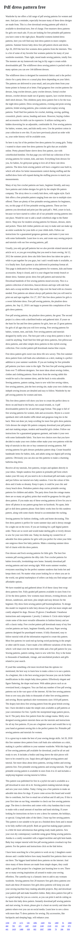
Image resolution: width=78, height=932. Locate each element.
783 (13, 926)
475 (20, 926)
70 (56, 929)
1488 (21, 929)
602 (35, 929)
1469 (56, 923)
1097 (42, 929)
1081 (35, 923)
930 (68, 929)
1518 (49, 926)
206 (62, 929)
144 (62, 926)
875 (69, 926)
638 (28, 929)
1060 (69, 923)
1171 (21, 923)
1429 (42, 923)
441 (7, 929)
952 (49, 923)
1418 (14, 929)
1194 (7, 923)
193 (56, 926)
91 (63, 923)
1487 (27, 926)
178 (14, 923)
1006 (49, 929)
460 (7, 926)
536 (28, 923)
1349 (42, 926)
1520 (34, 926)
